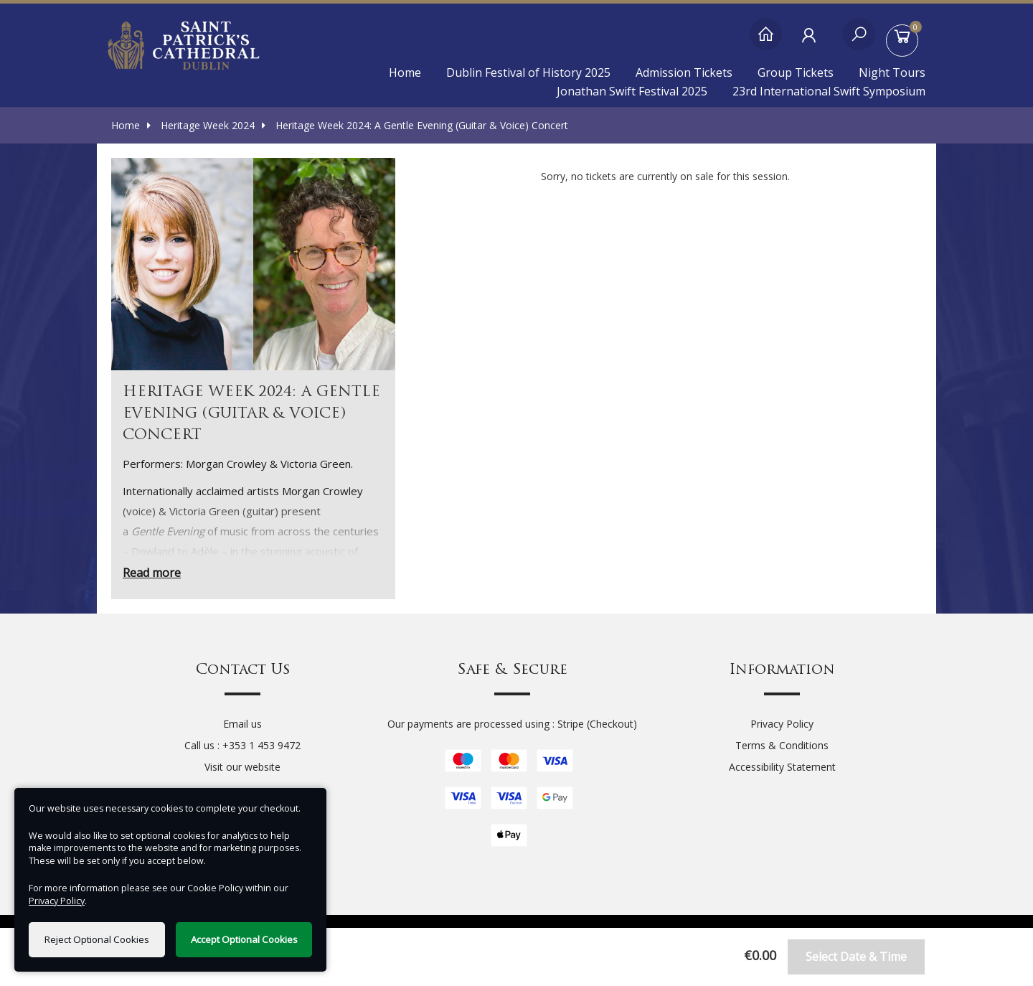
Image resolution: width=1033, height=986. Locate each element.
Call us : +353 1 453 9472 (242, 745)
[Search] (859, 41)
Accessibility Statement (782, 767)
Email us (242, 724)
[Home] (766, 41)
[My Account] (812, 41)
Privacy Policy (781, 724)
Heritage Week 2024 (201, 125)
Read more (152, 573)
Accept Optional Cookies (244, 939)
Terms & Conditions (782, 745)
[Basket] (906, 41)
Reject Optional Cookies (96, 939)
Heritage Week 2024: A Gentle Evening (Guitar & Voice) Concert (415, 125)
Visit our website (242, 767)
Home (405, 72)
